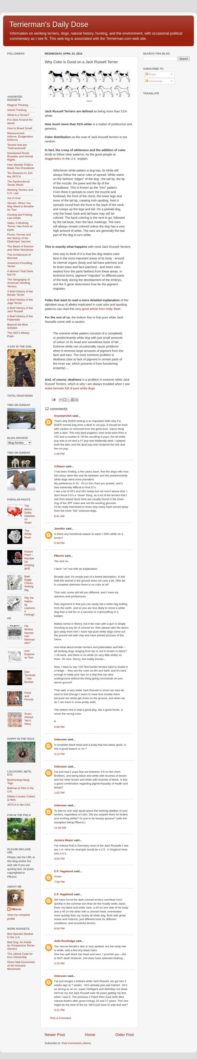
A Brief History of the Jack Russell (20, 309)
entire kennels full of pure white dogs (70, 388)
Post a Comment (60, 1018)
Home (90, 1034)
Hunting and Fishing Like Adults (19, 216)
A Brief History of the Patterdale (20, 318)
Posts (151, 74)
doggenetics (53, 158)
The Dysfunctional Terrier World (18, 183)
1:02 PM (59, 792)
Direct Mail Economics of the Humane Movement (21, 965)
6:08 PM (59, 727)
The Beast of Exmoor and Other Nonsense (20, 248)
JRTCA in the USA (18, 804)
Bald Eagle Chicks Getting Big (28, 583)
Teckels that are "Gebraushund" (17, 146)
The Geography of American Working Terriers (18, 283)
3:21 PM (59, 1010)
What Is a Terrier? (18, 115)
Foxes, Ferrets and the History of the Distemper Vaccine (19, 238)
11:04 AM (60, 827)
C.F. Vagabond (63, 871)
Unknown (60, 739)
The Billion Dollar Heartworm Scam (29, 514)
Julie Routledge (64, 940)
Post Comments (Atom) (76, 1043)
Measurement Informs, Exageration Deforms (20, 136)
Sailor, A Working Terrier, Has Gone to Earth (19, 226)
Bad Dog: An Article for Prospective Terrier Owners (21, 945)
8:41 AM (59, 516)
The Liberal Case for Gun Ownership (20, 955)
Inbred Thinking (17, 110)
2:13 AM (59, 963)
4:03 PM (59, 858)
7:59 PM (59, 881)
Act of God (14, 198)
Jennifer (59, 528)
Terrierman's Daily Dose (48, 24)
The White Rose (28, 534)
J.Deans (59, 466)
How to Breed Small (19, 128)
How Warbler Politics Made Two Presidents (20, 166)
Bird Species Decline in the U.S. (20, 935)
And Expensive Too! (29, 654)
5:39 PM (59, 543)
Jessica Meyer (63, 840)
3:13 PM (59, 753)
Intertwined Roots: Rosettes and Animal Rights (20, 156)
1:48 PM (59, 453)
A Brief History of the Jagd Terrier (20, 301)
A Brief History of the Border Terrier (20, 293)
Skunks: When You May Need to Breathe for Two (20, 206)
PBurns (59, 555)
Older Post (124, 1034)
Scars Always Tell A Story (28, 718)
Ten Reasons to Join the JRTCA (20, 174)
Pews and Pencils (28, 696)
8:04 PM (59, 928)
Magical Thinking (17, 105)
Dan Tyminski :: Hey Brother (29, 677)
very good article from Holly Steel (97, 309)
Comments (154, 81)
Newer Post (55, 1034)
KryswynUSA (63, 415)
